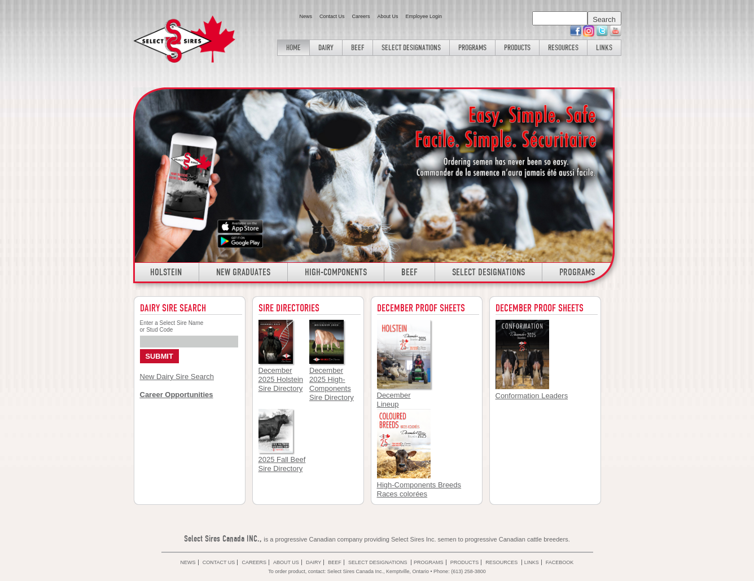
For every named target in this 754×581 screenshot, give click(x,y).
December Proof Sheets (540, 308)
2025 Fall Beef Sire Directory (282, 464)
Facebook (560, 562)
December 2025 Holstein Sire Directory (281, 379)
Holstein (166, 272)
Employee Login (423, 16)
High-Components (336, 272)
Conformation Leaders (532, 395)
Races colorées (402, 494)
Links (604, 47)
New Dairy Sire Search (177, 376)
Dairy (326, 47)
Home (293, 47)
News (305, 16)
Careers (361, 16)
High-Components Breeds (419, 485)
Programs (472, 47)
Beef (357, 47)
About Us (387, 16)
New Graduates (243, 272)
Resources (563, 47)
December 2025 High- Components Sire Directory (331, 384)
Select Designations (411, 47)
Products (517, 47)
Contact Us (332, 16)
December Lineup (394, 399)
